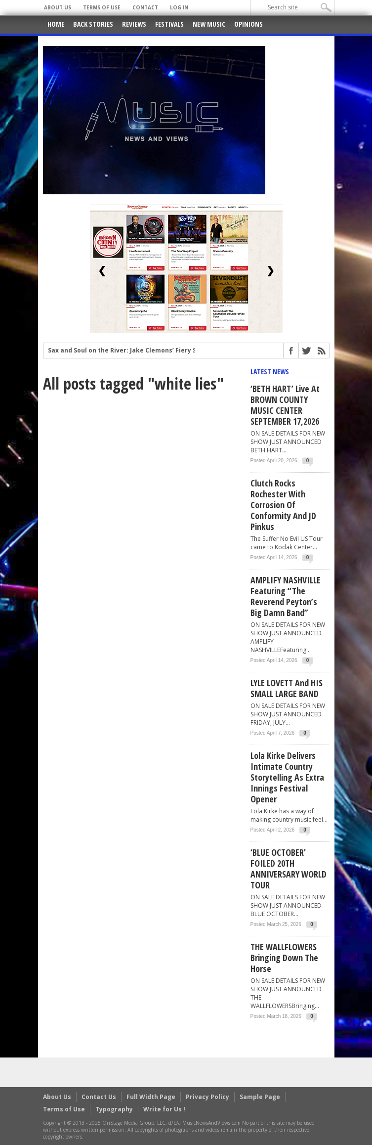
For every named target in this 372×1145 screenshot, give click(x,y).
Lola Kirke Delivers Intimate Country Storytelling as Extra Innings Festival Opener (287, 777)
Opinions (248, 24)
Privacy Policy (207, 1097)
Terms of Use (102, 7)
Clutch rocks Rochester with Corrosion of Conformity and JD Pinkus (283, 505)
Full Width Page (150, 1097)
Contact (145, 7)
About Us (57, 7)
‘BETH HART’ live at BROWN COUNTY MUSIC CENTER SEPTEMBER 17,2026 (285, 405)
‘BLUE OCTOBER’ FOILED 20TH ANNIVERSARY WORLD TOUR (288, 868)
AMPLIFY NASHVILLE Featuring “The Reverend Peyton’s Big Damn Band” (285, 596)
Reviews (134, 24)
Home (55, 24)
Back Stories (93, 24)
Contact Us (99, 1097)
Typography (114, 1109)
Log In (179, 7)
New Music (209, 24)
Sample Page (260, 1097)
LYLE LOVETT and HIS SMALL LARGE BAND (286, 688)
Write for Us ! (164, 1109)
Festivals (169, 24)
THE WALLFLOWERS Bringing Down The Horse (284, 957)
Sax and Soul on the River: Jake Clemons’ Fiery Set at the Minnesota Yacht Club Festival (184, 356)
